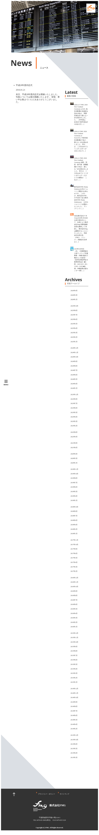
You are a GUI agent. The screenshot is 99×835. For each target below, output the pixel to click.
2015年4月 (74, 669)
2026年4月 (74, 290)
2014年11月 (74, 693)
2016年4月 (74, 613)
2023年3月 (74, 421)
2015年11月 (74, 637)
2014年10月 (74, 697)
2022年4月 (74, 437)
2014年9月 (74, 702)
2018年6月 (74, 520)
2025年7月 (74, 315)
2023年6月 (74, 408)
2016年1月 (74, 627)
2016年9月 (74, 591)
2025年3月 (74, 333)
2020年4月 (74, 454)
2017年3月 (74, 567)
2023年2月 (74, 426)
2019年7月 (74, 483)
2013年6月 (74, 744)
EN (92, 14)
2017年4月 (74, 562)
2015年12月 (74, 633)
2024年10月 (74, 357)
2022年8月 (74, 432)
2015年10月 (74, 642)
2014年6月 (74, 715)
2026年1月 (74, 299)
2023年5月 (74, 412)
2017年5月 (74, 558)
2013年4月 (74, 753)
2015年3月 (74, 673)
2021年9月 (74, 443)
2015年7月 (74, 655)
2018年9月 (74, 511)
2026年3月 (74, 295)
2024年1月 (74, 388)
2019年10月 (74, 474)
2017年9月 (74, 549)
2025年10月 (74, 306)
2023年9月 (74, 399)
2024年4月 (74, 384)
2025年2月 (74, 337)
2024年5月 (74, 379)
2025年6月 (74, 319)
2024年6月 (74, 375)
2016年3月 (74, 618)
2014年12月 (74, 689)
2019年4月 (74, 496)
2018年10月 (74, 507)
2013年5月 (74, 748)
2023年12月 (74, 394)
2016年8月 (74, 595)
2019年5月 (74, 491)
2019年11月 (74, 469)
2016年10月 (74, 586)
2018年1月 (74, 533)
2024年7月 (74, 370)
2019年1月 (74, 500)
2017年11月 (74, 540)
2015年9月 (74, 646)
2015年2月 (74, 678)
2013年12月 (74, 735)
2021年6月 (74, 447)
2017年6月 (74, 553)
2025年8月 (74, 310)
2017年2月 (74, 571)
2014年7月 (74, 711)
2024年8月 (74, 366)
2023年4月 (74, 417)
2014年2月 (74, 729)
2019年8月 (74, 478)
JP (87, 14)
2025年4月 (74, 328)
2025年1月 (74, 342)
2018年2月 (74, 529)
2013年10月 (74, 740)
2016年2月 (74, 622)
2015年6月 (74, 660)
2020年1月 (74, 463)
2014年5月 (74, 720)
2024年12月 (74, 348)
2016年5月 (74, 609)
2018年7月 (74, 516)
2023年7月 (74, 403)
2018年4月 (74, 525)
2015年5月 (74, 664)
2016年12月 (74, 578)
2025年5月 (74, 324)
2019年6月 (74, 487)
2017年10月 (74, 544)
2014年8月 (74, 706)
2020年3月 (74, 458)
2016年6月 (74, 604)
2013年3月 (74, 757)
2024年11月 (74, 352)
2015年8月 (74, 651)
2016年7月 (74, 600)
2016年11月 (74, 582)
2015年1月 (74, 682)
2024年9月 (74, 361)
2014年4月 (74, 724)
